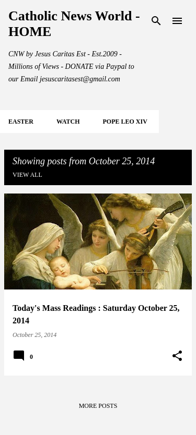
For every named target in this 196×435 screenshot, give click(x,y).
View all (27, 174)
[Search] (156, 20)
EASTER (20, 121)
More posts (98, 405)
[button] (177, 356)
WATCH (67, 121)
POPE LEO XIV (124, 121)
